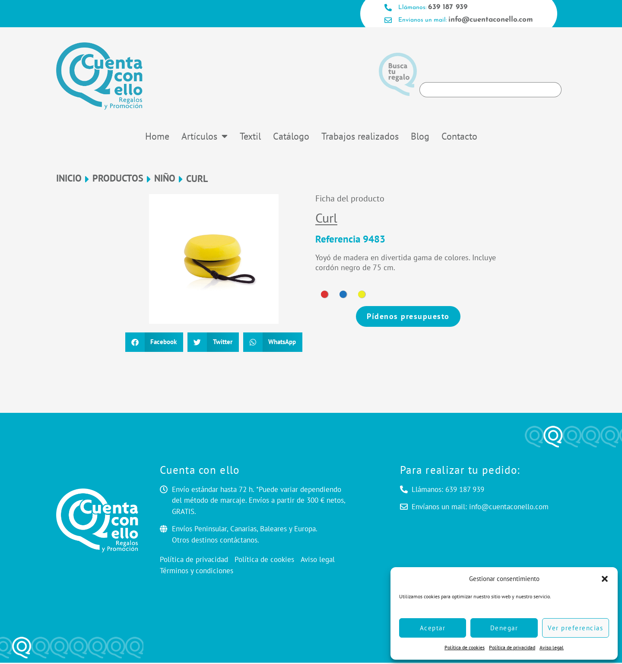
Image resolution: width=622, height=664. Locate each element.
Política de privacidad (512, 647)
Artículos (204, 137)
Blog (420, 137)
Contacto (459, 137)
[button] (604, 579)
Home (157, 137)
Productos (117, 180)
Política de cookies (464, 647)
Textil (250, 137)
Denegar (504, 628)
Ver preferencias (575, 628)
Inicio (69, 180)
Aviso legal (551, 647)
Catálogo (291, 137)
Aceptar (433, 628)
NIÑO (164, 180)
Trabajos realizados (360, 137)
